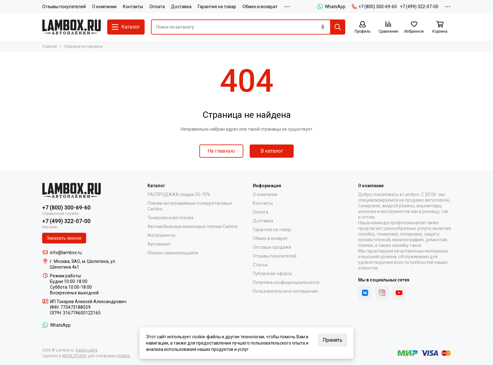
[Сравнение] (388, 27)
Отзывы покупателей (64, 6)
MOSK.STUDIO (74, 356)
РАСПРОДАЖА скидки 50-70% (178, 194)
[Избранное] (414, 27)
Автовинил (158, 244)
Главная (49, 46)
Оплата (157, 6)
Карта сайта (86, 350)
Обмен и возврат (260, 6)
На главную (221, 151)
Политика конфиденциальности (286, 282)
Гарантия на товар (217, 6)
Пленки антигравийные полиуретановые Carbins (189, 206)
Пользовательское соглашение (285, 291)
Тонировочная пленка (170, 217)
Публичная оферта (272, 273)
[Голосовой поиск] (322, 27)
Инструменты (161, 235)
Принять (332, 340)
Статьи (260, 264)
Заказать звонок (64, 238)
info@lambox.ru (66, 252)
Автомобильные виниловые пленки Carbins (192, 226)
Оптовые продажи (272, 247)
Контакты (133, 6)
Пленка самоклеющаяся (172, 252)
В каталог (272, 151)
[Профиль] (363, 27)
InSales (123, 356)
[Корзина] (440, 27)
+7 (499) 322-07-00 (419, 6)
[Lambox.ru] (71, 27)
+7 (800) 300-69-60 (374, 6)
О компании (104, 6)
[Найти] (337, 27)
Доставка (181, 6)
